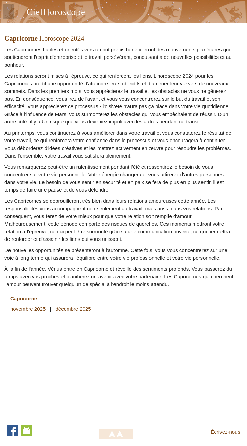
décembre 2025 (73, 309)
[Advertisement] (61, 367)
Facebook (12, 430)
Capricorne (23, 298)
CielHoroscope (56, 12)
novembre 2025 (28, 309)
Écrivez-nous (225, 432)
